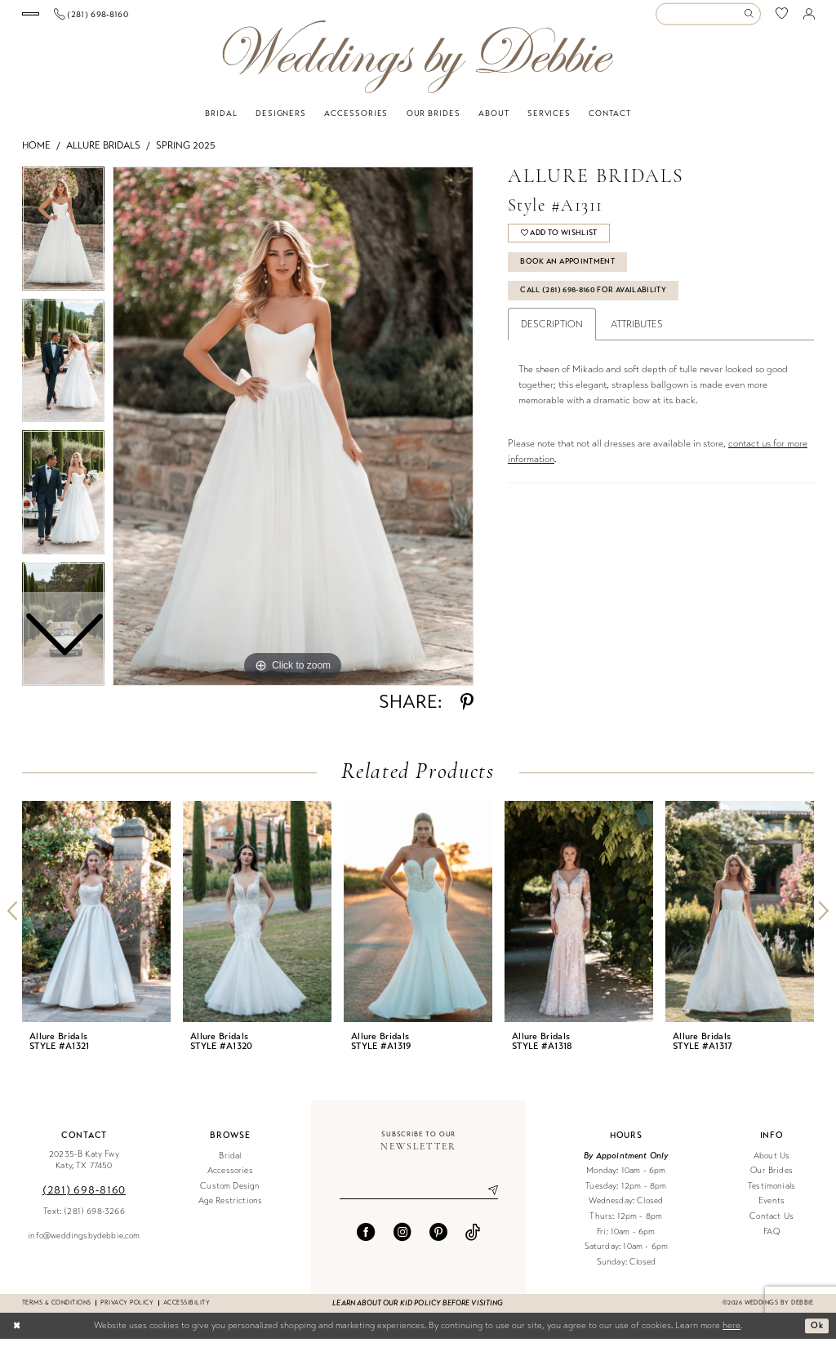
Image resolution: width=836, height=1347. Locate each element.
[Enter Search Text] (708, 18)
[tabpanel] (293, 434)
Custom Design (230, 1194)
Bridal (230, 1163)
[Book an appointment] (81, 18)
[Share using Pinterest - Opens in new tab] (467, 710)
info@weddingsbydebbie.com (84, 1243)
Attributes (637, 337)
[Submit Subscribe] (486, 1199)
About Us (771, 1163)
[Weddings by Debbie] (417, 65)
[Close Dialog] (17, 1334)
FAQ (771, 1239)
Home (36, 153)
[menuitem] (82, 18)
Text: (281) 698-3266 (83, 1219)
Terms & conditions (56, 1310)
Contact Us (771, 1224)
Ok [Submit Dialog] (816, 1333)
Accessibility (186, 1310)
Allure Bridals (103, 153)
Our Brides (771, 1178)
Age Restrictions (230, 1209)
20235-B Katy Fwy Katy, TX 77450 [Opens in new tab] (84, 1168)
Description (552, 337)
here (731, 1333)
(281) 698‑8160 (84, 1198)
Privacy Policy (126, 1310)
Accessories (230, 1178)
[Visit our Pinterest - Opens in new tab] (438, 1241)
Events (771, 1209)
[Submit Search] (751, 18)
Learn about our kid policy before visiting (417, 1311)
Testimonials (771, 1194)
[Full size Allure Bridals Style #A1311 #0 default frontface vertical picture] (293, 434)
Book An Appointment (571, 272)
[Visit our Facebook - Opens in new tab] (366, 1241)
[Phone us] (194, 18)
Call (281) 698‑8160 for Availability (600, 302)
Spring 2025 (186, 153)
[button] (809, 18)
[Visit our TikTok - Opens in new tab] (472, 1241)
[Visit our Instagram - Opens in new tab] (402, 1241)
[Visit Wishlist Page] (782, 18)
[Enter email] (419, 1199)
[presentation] (96, 919)
